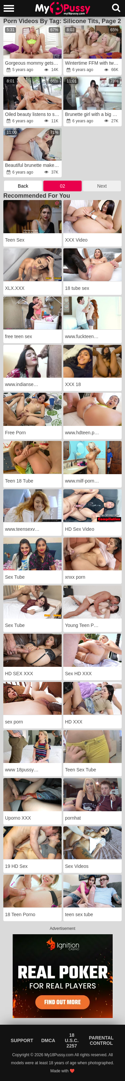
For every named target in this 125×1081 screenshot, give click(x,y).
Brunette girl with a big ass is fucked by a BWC (93, 114)
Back (23, 186)
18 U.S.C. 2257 (72, 1040)
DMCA (48, 1040)
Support (22, 1040)
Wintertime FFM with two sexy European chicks (93, 63)
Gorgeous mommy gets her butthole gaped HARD (33, 63)
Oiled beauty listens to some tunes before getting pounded (33, 114)
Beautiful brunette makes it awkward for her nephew (33, 165)
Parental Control (101, 1040)
